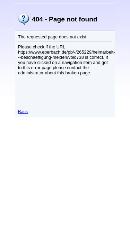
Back (23, 111)
